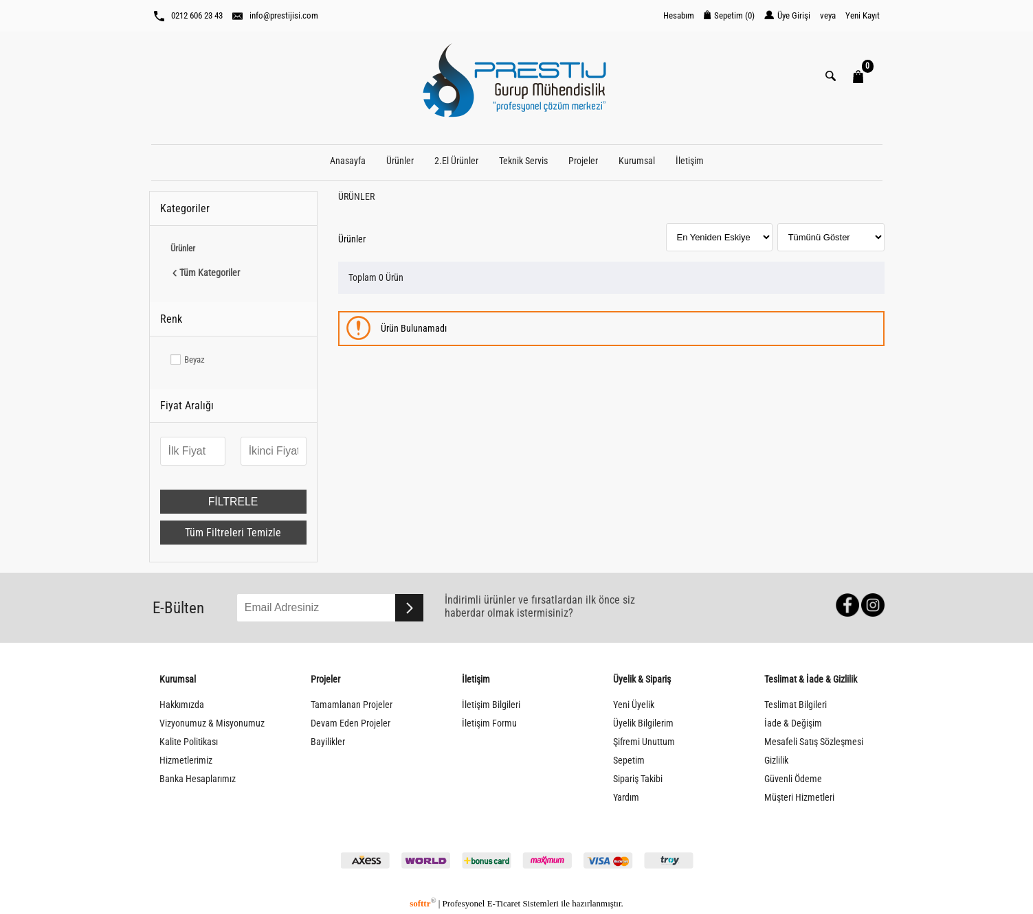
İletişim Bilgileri (491, 705)
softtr (423, 903)
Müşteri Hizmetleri (799, 797)
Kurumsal (637, 161)
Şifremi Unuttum (644, 742)
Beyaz (194, 359)
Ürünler (400, 161)
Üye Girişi (787, 15)
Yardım (626, 797)
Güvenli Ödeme (793, 779)
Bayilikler (328, 742)
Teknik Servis (523, 161)
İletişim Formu (489, 723)
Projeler (583, 161)
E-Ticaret (503, 903)
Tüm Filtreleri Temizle (233, 532)
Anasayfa (348, 161)
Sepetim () (729, 15)
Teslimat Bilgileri (795, 705)
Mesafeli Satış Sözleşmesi (813, 742)
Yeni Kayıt (862, 15)
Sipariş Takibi (638, 779)
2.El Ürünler (456, 161)
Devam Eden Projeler (350, 723)
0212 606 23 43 (188, 15)
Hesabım (678, 15)
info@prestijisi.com (275, 15)
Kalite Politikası (188, 742)
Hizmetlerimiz (185, 760)
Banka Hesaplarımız (197, 779)
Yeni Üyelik (633, 705)
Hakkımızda (181, 705)
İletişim (690, 161)
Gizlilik (776, 760)
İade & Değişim (793, 723)
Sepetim (629, 760)
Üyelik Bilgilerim (643, 723)
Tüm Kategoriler (205, 272)
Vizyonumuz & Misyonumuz (212, 723)
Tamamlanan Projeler (351, 705)
